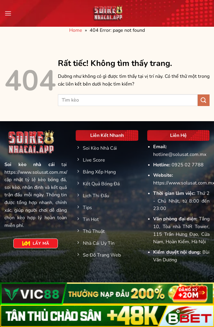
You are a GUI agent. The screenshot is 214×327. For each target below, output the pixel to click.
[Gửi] (204, 100)
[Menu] (8, 13)
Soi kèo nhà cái (29, 164)
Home (75, 30)
